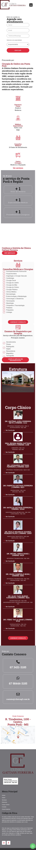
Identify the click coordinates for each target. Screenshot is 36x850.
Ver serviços (18, 168)
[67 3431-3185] (18, 661)
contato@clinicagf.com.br (18, 699)
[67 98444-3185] (18, 678)
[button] (31, 5)
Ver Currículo (10, 430)
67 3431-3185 (18, 667)
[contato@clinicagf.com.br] (18, 694)
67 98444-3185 (18, 683)
